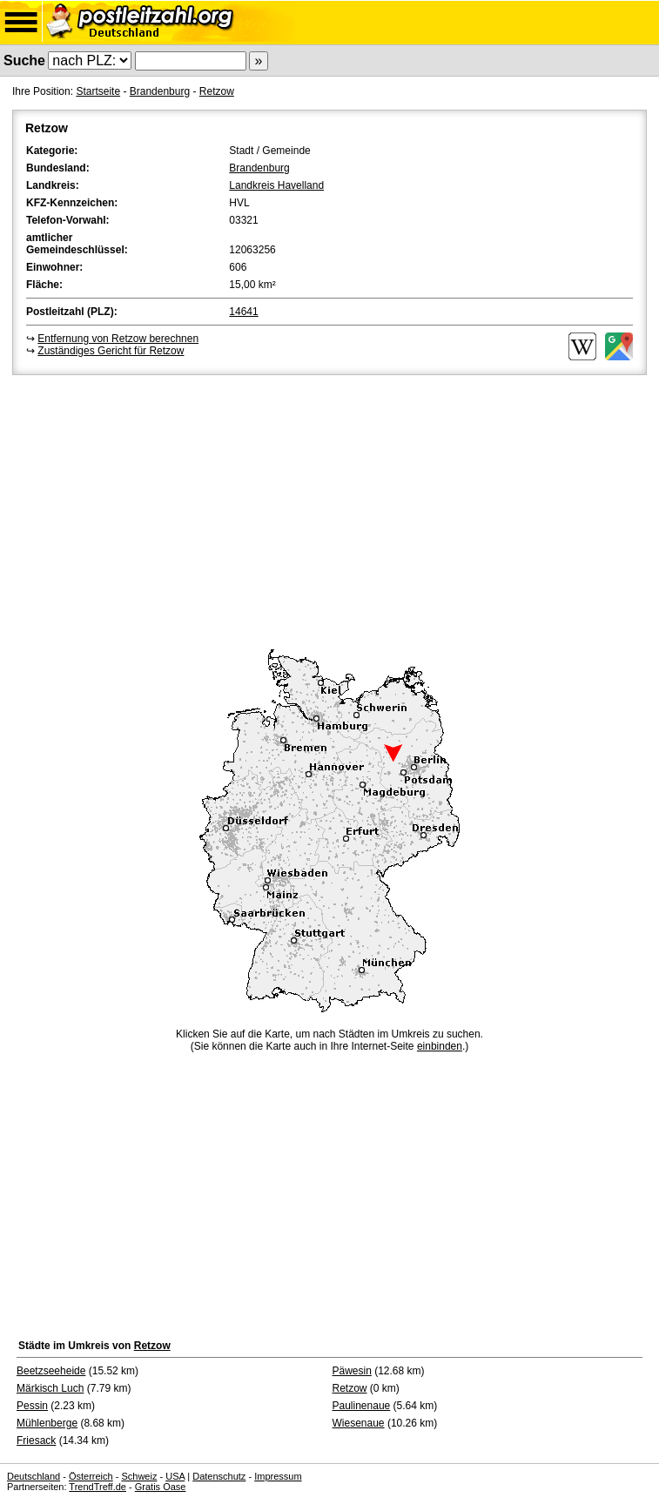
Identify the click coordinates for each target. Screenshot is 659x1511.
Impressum (277, 1476)
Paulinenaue (362, 1406)
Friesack (36, 1440)
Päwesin (352, 1371)
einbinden (439, 1046)
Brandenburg (160, 91)
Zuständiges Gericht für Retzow (110, 351)
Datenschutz (218, 1476)
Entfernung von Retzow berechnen (117, 338)
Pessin (32, 1406)
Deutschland (33, 1476)
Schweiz (139, 1476)
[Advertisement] (329, 509)
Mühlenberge (47, 1423)
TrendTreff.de (97, 1486)
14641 (243, 312)
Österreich (91, 1476)
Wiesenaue (359, 1423)
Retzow (216, 91)
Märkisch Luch (50, 1388)
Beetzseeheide (51, 1371)
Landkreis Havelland (276, 185)
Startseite (98, 91)
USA (175, 1476)
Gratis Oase (160, 1486)
